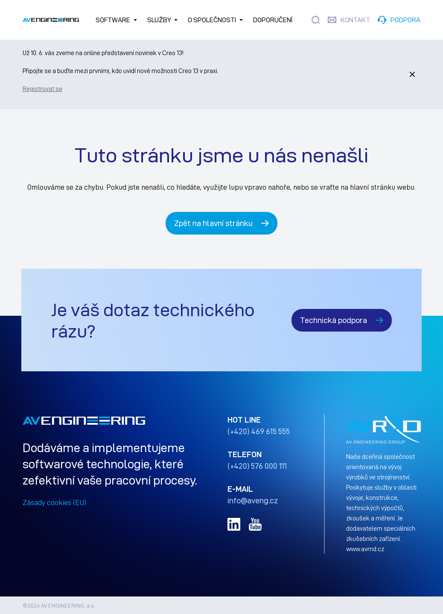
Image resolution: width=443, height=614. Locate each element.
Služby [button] (159, 20)
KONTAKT (355, 20)
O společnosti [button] (212, 20)
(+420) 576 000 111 (257, 465)
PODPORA (405, 20)
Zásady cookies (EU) (54, 502)
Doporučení (272, 20)
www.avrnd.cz (365, 548)
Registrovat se (42, 88)
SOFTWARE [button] (113, 20)
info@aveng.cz (252, 500)
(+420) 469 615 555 (258, 431)
